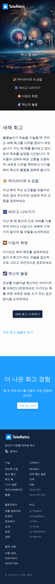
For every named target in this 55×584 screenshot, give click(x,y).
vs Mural (34, 526)
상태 (7, 536)
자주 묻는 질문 (37, 474)
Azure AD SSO (37, 494)
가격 (31, 479)
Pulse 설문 (11, 484)
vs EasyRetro (36, 516)
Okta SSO (35, 489)
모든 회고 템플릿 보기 (18, 332)
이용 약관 (10, 553)
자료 (31, 484)
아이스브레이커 (13, 489)
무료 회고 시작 (27, 405)
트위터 (8, 516)
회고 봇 (9, 479)
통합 (7, 494)
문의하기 (10, 521)
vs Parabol (35, 510)
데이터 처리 (11, 563)
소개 (7, 526)
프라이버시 (11, 558)
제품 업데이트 (13, 510)
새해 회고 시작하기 (27, 314)
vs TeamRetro (37, 531)
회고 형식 (10, 474)
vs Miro (33, 521)
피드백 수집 (11, 468)
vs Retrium (35, 536)
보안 (7, 531)
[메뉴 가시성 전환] (49, 5)
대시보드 (34, 468)
